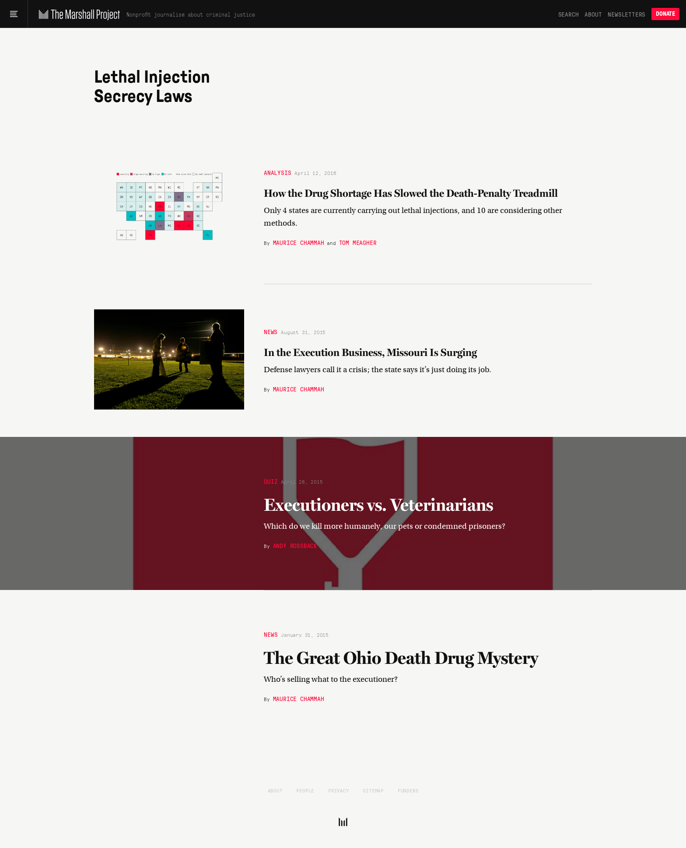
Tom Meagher (358, 242)
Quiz (270, 481)
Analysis (277, 172)
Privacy (338, 790)
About (593, 14)
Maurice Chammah (298, 242)
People (305, 790)
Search (568, 14)
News (270, 331)
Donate (665, 13)
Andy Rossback (295, 545)
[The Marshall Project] (77, 14)
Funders (408, 790)
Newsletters (626, 14)
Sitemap (373, 790)
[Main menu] (14, 14)
